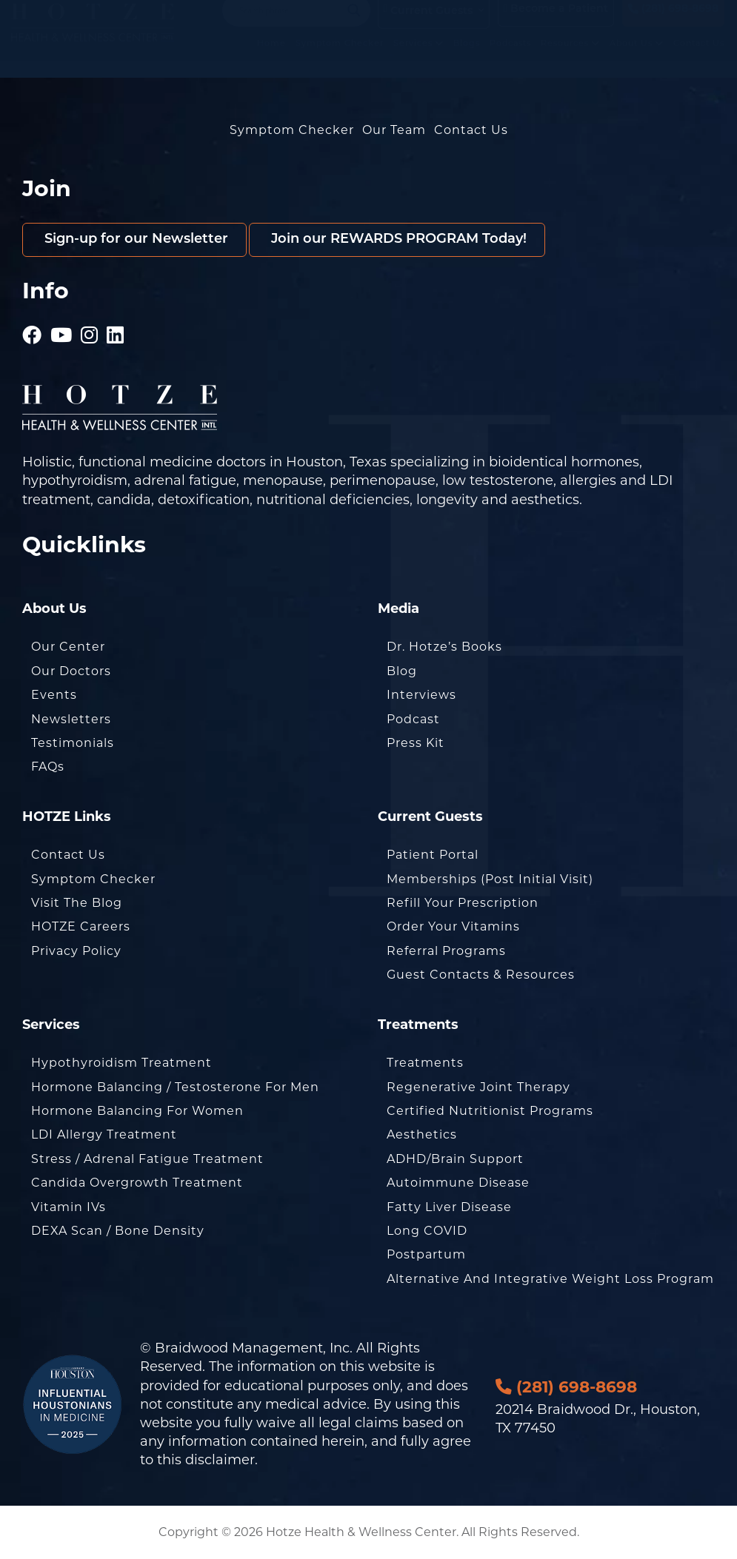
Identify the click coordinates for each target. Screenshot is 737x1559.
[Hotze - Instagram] (90, 329)
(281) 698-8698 (673, 24)
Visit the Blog (76, 903)
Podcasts (510, 58)
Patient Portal (432, 855)
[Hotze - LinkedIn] (115, 329)
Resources (570, 58)
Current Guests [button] (428, 25)
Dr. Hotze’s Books (444, 647)
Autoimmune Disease (458, 1183)
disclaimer (220, 1460)
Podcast (413, 719)
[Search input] (289, 25)
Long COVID (427, 1231)
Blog (402, 671)
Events (54, 695)
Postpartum (426, 1254)
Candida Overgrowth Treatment (137, 1183)
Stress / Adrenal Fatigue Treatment (147, 1159)
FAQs (47, 767)
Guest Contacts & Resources (481, 975)
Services (418, 58)
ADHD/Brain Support (455, 1159)
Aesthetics (422, 1134)
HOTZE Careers (80, 926)
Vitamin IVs (68, 1207)
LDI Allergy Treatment (104, 1134)
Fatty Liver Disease (449, 1207)
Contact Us (698, 58)
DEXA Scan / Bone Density (117, 1231)
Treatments (425, 1063)
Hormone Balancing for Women (137, 1111)
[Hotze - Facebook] (32, 329)
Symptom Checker (340, 58)
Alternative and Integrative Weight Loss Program (550, 1279)
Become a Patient (556, 24)
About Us (637, 58)
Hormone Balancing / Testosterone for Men (175, 1087)
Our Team (394, 130)
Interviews (421, 695)
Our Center (68, 647)
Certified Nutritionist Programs (490, 1111)
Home (271, 58)
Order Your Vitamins (453, 926)
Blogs (466, 58)
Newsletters (71, 719)
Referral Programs (446, 951)
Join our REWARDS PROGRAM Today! (397, 239)
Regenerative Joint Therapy (478, 1087)
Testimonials (72, 743)
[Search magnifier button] (354, 25)
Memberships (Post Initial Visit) (490, 879)
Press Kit (415, 743)
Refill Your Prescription (462, 903)
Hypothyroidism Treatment (121, 1063)
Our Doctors (71, 671)
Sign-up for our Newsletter (134, 239)
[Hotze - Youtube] (61, 329)
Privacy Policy (76, 951)
